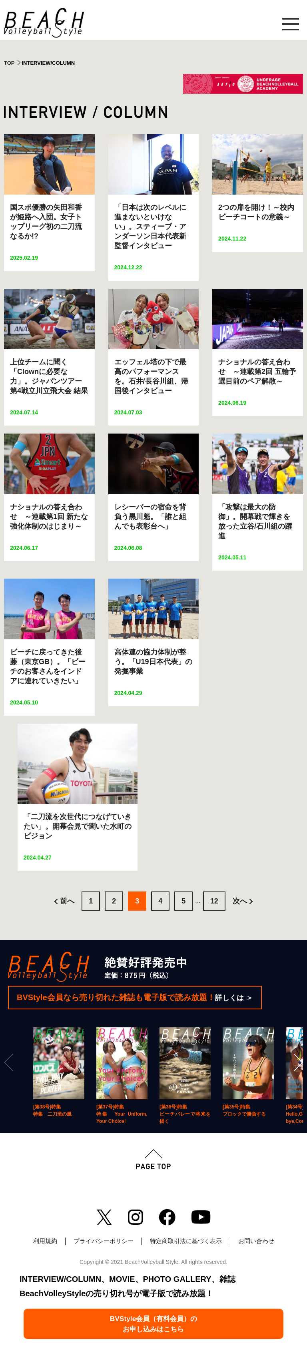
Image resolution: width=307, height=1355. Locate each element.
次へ (240, 901)
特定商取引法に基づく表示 (186, 1241)
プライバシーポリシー (104, 1241)
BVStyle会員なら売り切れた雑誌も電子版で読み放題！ (135, 997)
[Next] (297, 1062)
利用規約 (45, 1241)
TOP (9, 63)
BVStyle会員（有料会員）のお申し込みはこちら (153, 1321)
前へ (67, 901)
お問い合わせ (256, 1241)
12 (214, 901)
